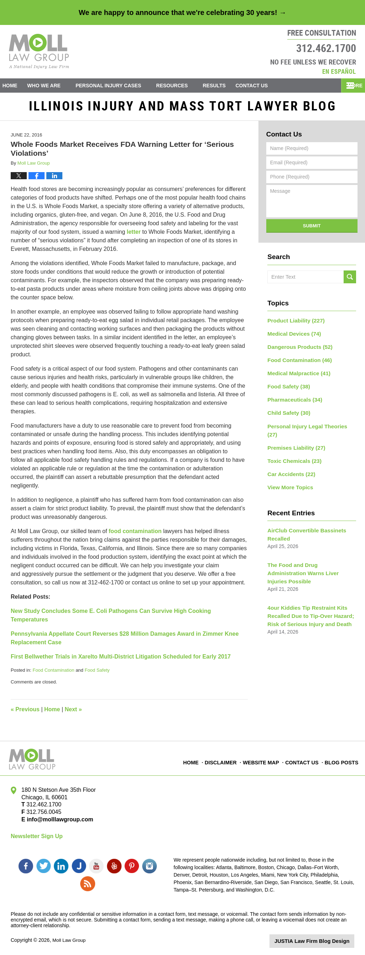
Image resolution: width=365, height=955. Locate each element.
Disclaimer (223, 761)
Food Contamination (53, 673)
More (349, 85)
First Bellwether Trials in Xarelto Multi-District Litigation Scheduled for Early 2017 (121, 659)
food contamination (135, 534)
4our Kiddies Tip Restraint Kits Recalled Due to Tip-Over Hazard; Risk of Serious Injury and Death (306, 589)
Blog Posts (342, 761)
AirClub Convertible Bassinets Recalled (303, 519)
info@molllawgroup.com (57, 822)
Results (224, 85)
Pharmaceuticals (292, 398)
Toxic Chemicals (292, 447)
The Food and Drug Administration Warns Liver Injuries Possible (308, 552)
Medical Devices (291, 335)
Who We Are (54, 85)
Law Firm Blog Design (320, 940)
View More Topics (288, 472)
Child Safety (287, 410)
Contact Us (267, 85)
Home (14, 85)
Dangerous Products (297, 348)
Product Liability (293, 323)
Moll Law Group (69, 940)
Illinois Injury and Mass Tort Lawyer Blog (39, 51)
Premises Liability (293, 435)
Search (350, 279)
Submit (312, 228)
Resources (182, 85)
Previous (25, 712)
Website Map (263, 761)
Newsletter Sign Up (37, 839)
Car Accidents (289, 460)
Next (73, 712)
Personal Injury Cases (118, 85)
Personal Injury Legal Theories (308, 422)
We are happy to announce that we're (182, 12)
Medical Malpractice (296, 373)
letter (133, 235)
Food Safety (96, 673)
